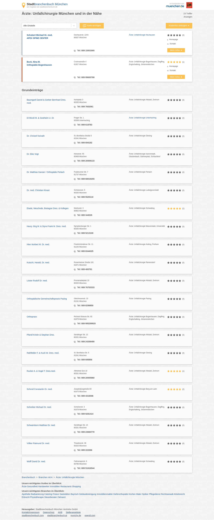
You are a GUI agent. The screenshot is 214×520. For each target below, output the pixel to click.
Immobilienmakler (105, 494)
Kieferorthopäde (120, 494)
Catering (48, 494)
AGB (60, 512)
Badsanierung (37, 494)
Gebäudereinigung (87, 494)
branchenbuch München (47, 4)
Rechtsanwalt (167, 494)
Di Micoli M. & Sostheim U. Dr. (40, 118)
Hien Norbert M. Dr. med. (38, 244)
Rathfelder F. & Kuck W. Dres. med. (43, 353)
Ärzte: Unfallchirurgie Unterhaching (142, 118)
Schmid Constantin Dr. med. (39, 389)
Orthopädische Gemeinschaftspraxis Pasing (47, 299)
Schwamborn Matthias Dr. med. (41, 425)
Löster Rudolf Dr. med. (37, 280)
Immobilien (55, 486)
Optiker (145, 494)
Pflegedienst (154, 494)
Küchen (132, 494)
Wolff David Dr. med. (36, 461)
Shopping (76, 486)
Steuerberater (50, 497)
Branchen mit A (45, 477)
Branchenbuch (28, 477)
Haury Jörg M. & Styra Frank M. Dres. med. (46, 226)
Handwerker (43, 486)
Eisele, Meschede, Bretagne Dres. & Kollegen (47, 208)
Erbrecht (26, 497)
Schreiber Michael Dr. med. (39, 407)
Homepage (173, 39)
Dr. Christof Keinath (36, 136)
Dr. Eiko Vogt (33, 154)
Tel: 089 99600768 (86, 77)
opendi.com (90, 515)
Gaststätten (65, 494)
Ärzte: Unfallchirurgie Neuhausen (142, 35)
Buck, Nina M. (49, 64)
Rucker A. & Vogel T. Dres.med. (41, 371)
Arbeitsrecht (179, 494)
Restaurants (65, 486)
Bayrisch (75, 494)
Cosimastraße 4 (101, 63)
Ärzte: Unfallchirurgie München (70, 477)
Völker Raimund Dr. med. (38, 443)
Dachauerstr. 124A (101, 36)
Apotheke (26, 494)
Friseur (56, 494)
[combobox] (23, 25)
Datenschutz (49, 512)
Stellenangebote (73, 512)
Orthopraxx (32, 317)
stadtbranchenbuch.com (33, 515)
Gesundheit (32, 486)
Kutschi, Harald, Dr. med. (38, 262)
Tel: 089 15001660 (86, 50)
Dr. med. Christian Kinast (38, 190)
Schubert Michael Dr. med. (49, 37)
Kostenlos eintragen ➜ (179, 25)
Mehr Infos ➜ (176, 50)
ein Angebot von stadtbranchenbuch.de (42, 7)
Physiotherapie (37, 497)
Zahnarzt (61, 497)
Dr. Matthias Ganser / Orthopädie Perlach (46, 172)
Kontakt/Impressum (31, 512)
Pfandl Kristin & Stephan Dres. (41, 335)
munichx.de (76, 515)
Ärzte (24, 486)
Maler (138, 494)
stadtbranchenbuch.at (57, 515)
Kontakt (173, 44)
